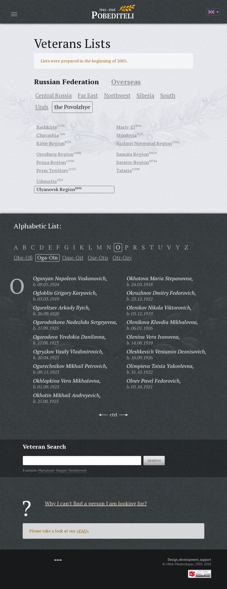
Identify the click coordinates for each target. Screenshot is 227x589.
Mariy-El (125, 127)
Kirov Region (50, 143)
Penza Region (51, 162)
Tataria (124, 170)
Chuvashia (47, 135)
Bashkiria (46, 127)
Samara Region (132, 154)
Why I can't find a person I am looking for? (96, 503)
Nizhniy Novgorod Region (144, 143)
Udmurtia (46, 181)
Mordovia (126, 135)
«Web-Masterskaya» (180, 564)
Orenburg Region (54, 154)
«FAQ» (83, 531)
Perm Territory (52, 170)
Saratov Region (132, 162)
